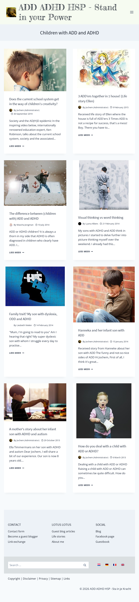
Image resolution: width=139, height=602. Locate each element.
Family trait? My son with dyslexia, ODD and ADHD (29, 324)
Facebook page (105, 536)
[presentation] (35, 70)
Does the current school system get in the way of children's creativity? (34, 103)
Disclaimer (30, 579)
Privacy (44, 579)
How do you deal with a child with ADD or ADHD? (101, 457)
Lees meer (17, 150)
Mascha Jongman (25, 229)
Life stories (59, 536)
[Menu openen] (131, 12)
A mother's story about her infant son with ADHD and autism (30, 442)
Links (68, 579)
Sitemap (56, 579)
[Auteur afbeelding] (10, 115)
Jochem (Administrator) (28, 115)
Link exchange (17, 541)
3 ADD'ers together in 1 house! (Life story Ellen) (102, 98)
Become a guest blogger (23, 536)
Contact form (16, 530)
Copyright (14, 579)
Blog (98, 530)
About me (58, 541)
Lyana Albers (92, 233)
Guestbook (103, 541)
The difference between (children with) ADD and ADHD (33, 220)
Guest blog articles (63, 530)
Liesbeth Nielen (24, 333)
